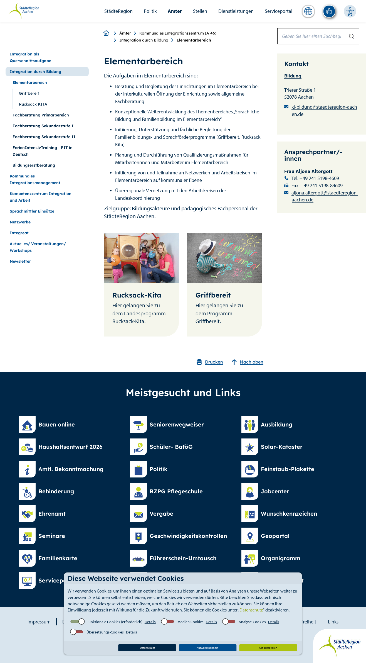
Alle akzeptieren (268, 648)
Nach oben (247, 362)
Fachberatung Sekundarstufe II (44, 136)
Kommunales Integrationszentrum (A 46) (177, 33)
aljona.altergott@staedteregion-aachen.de (324, 196)
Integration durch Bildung (143, 40)
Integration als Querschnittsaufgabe (30, 57)
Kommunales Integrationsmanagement (35, 179)
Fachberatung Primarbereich (41, 115)
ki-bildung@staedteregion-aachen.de (324, 110)
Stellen (200, 11)
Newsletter (20, 261)
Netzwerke (20, 222)
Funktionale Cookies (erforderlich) (114, 621)
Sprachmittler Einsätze (32, 211)
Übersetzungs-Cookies (105, 632)
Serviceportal (278, 11)
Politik (150, 11)
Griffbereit (29, 93)
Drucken (210, 362)
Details (150, 621)
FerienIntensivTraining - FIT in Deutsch (43, 151)
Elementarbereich (30, 82)
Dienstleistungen (236, 11)
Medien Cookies (190, 621)
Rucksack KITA (33, 104)
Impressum (39, 621)
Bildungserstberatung (34, 165)
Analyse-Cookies (252, 621)
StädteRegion (118, 11)
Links (333, 621)
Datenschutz (251, 610)
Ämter (175, 11)
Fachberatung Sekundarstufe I (43, 125)
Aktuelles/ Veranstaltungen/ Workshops (38, 247)
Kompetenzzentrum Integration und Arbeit (40, 197)
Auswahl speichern (208, 648)
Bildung (292, 76)
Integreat (19, 232)
